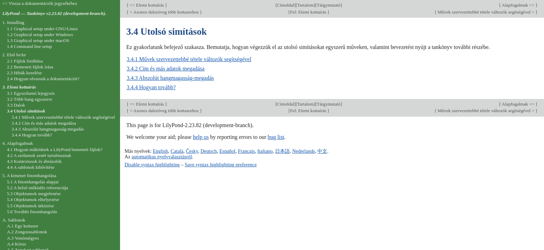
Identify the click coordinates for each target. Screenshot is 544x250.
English (160, 151)
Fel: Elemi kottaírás (309, 12)
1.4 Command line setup (29, 46)
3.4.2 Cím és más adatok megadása (165, 69)
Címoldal (285, 5)
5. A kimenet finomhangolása (29, 175)
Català (177, 151)
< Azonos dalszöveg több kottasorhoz (164, 12)
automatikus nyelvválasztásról (161, 156)
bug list (275, 137)
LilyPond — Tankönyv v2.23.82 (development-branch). (54, 13)
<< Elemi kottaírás (146, 5)
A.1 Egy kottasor (22, 225)
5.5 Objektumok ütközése (30, 205)
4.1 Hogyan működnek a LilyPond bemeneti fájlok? (54, 149)
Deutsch (209, 151)
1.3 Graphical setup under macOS (38, 40)
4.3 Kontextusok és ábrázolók (34, 161)
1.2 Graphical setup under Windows (40, 34)
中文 (322, 151)
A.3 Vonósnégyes (23, 238)
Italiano (265, 151)
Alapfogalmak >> (518, 5)
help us (201, 137)
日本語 (282, 151)
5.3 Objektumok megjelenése (34, 193)
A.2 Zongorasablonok (27, 231)
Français (246, 151)
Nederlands (303, 151)
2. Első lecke (14, 54)
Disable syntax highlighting (152, 164)
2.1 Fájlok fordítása (25, 61)
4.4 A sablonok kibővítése (30, 167)
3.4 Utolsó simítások (26, 111)
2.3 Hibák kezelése (24, 72)
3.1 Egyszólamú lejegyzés (31, 93)
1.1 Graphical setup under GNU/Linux (42, 28)
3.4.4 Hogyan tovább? (151, 87)
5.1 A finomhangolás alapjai (33, 181)
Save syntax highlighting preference (220, 164)
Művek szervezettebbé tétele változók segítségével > (486, 12)
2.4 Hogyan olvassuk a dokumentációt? (43, 78)
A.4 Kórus (16, 244)
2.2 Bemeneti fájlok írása (30, 66)
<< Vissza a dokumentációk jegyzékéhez (39, 3)
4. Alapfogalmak (17, 143)
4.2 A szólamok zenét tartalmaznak (39, 155)
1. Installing (13, 22)
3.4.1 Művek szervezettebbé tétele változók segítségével (189, 59)
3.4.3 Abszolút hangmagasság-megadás (170, 78)
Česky (192, 151)
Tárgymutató (328, 5)
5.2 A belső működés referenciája (37, 187)
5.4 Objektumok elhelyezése (33, 199)
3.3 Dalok (16, 105)
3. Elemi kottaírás (19, 87)
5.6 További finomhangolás (32, 211)
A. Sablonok (13, 220)
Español (227, 151)
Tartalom (305, 5)
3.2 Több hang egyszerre (29, 99)
